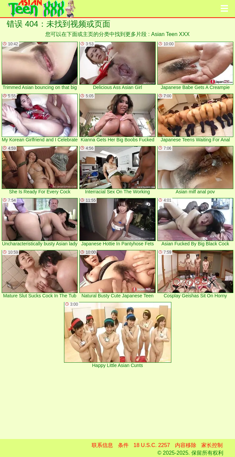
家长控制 (212, 445)
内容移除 (185, 445)
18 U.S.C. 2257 (152, 445)
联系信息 (102, 445)
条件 (123, 445)
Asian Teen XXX (170, 34)
